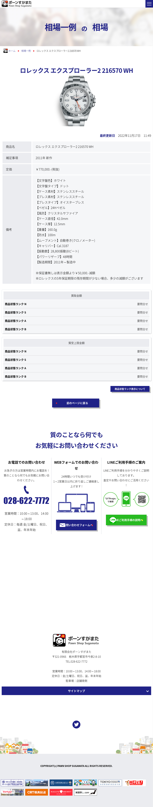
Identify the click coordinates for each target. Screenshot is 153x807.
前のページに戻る (77, 403)
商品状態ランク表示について (130, 388)
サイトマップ (76, 691)
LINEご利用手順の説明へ (128, 520)
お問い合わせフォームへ (78, 525)
